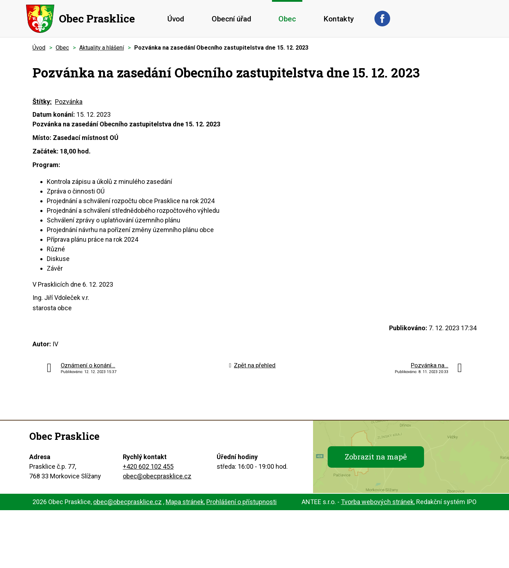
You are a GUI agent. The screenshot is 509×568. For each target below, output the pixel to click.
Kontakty (338, 19)
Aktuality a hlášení (101, 47)
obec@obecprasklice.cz (157, 476)
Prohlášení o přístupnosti (241, 502)
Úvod (175, 19)
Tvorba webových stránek (377, 502)
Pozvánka (68, 101)
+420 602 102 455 (148, 466)
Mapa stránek (185, 502)
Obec (287, 19)
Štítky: (42, 101)
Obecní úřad (231, 19)
